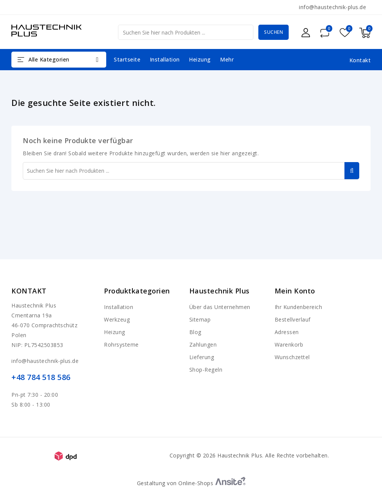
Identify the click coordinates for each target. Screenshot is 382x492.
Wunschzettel (292, 357)
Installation (165, 59)
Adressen (287, 332)
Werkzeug (117, 319)
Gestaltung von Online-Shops (191, 483)
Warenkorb (289, 344)
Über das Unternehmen (219, 307)
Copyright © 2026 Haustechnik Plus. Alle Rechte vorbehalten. (249, 455)
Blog (195, 332)
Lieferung (201, 357)
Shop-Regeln (206, 369)
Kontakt (29, 290)
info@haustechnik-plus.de (332, 7)
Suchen (273, 32)
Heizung (200, 59)
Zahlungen (203, 344)
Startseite (127, 59)
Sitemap (200, 319)
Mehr (227, 59)
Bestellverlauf (293, 319)
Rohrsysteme (121, 344)
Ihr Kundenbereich (298, 307)
